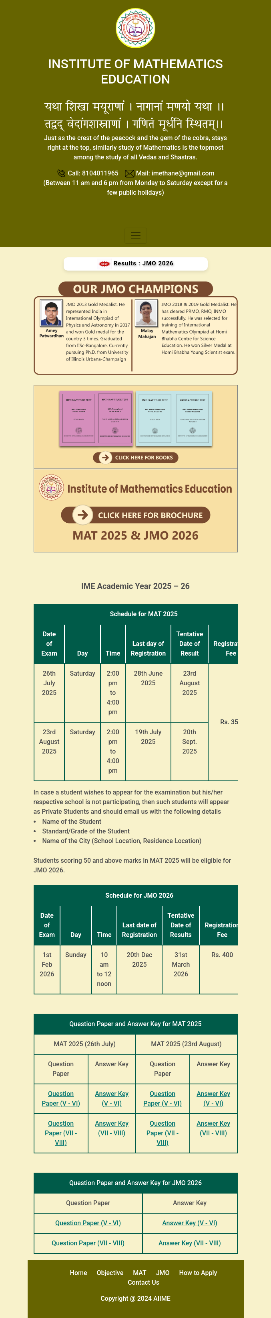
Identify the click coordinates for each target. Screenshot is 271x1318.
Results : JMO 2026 (135, 264)
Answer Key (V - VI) (189, 1223)
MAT (140, 1273)
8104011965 (100, 173)
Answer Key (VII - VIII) (190, 1243)
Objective (109, 1273)
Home (78, 1273)
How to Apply (198, 1273)
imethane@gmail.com (183, 173)
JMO (163, 1273)
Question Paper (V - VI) (88, 1223)
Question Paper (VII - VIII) (61, 1133)
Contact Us (143, 1282)
